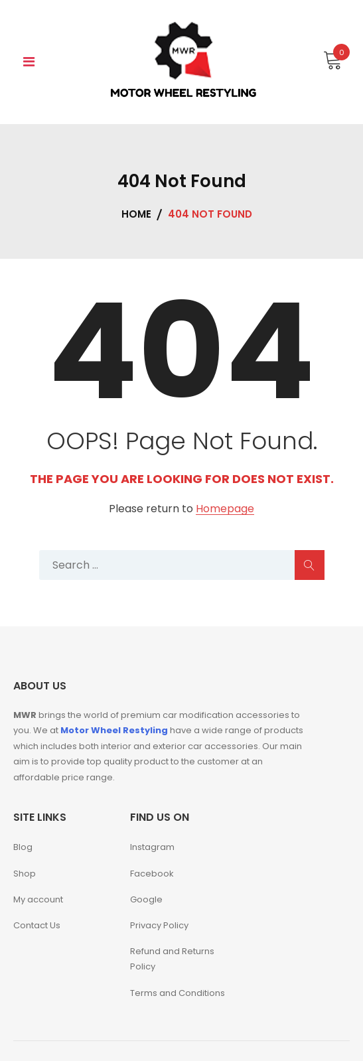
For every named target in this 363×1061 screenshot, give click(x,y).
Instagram (152, 847)
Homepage (225, 509)
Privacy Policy (159, 925)
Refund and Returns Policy (172, 959)
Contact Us (36, 925)
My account (38, 899)
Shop (24, 873)
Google (146, 899)
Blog (23, 847)
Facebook (152, 873)
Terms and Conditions (177, 993)
